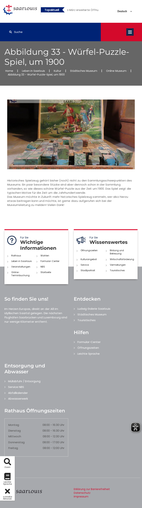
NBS (42, 266)
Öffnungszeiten (89, 250)
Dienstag (14, 431)
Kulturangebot (89, 259)
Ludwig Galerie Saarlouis (93, 309)
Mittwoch (14, 436)
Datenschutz (82, 493)
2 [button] (85, 10)
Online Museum (116, 71)
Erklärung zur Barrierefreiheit (92, 489)
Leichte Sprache (88, 354)
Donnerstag (16, 442)
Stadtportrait (88, 270)
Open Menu (130, 32)
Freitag (13, 448)
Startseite (45, 272)
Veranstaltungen (20, 266)
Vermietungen (118, 264)
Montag (13, 425)
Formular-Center (49, 261)
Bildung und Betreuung (117, 252)
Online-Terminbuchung (20, 274)
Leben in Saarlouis (33, 71)
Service (85, 264)
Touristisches (117, 270)
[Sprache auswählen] (120, 11)
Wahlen (44, 255)
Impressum (81, 496)
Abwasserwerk (18, 399)
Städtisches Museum (83, 71)
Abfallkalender (18, 393)
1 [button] (80, 10)
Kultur (57, 71)
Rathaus (16, 255)
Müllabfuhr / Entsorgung (24, 381)
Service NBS (16, 387)
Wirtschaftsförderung (122, 259)
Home (9, 71)
